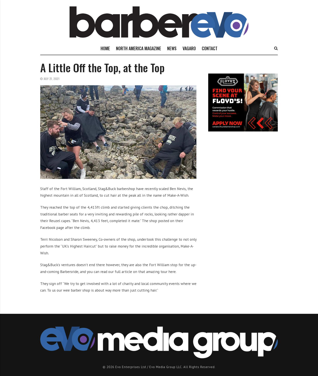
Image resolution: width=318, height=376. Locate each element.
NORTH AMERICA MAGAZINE (138, 48)
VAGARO (189, 48)
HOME (105, 48)
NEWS (172, 48)
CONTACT (209, 48)
